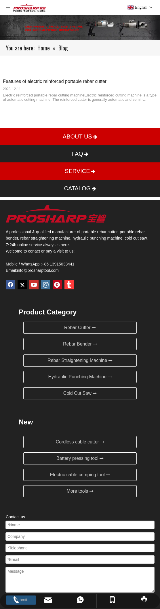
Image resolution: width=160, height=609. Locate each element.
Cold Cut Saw (80, 393)
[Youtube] (34, 284)
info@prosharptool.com (38, 270)
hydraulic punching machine (98, 238)
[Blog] (80, 27)
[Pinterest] (57, 284)
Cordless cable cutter (80, 441)
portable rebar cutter (99, 231)
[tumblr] (69, 284)
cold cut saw (135, 238)
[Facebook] (10, 284)
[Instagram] (45, 284)
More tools (79, 491)
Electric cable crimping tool (80, 474)
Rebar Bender (80, 344)
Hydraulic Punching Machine (80, 376)
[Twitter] (22, 284)
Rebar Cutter (80, 327)
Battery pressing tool (80, 458)
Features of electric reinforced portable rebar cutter (54, 81)
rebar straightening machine (45, 238)
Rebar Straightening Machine (80, 360)
